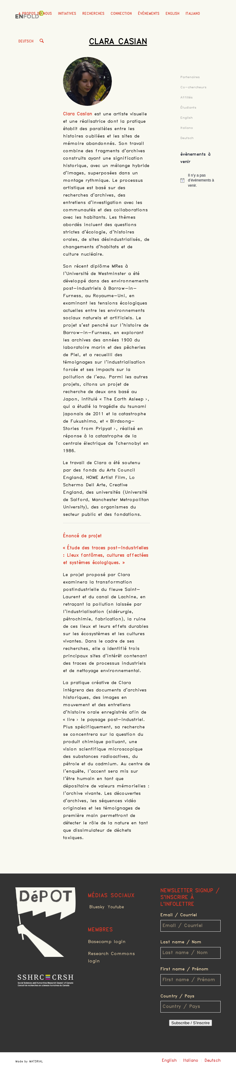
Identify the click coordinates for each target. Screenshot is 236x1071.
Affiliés (186, 97)
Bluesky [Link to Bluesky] (96, 907)
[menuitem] (35, 14)
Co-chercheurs (193, 87)
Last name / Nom (180, 942)
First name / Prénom (184, 969)
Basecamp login (107, 942)
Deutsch (25, 41)
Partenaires (190, 77)
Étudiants (188, 107)
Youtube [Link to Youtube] (116, 907)
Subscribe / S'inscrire (190, 1023)
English (172, 14)
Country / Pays (177, 996)
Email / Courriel (178, 915)
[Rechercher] (42, 41)
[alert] (200, 180)
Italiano (193, 14)
